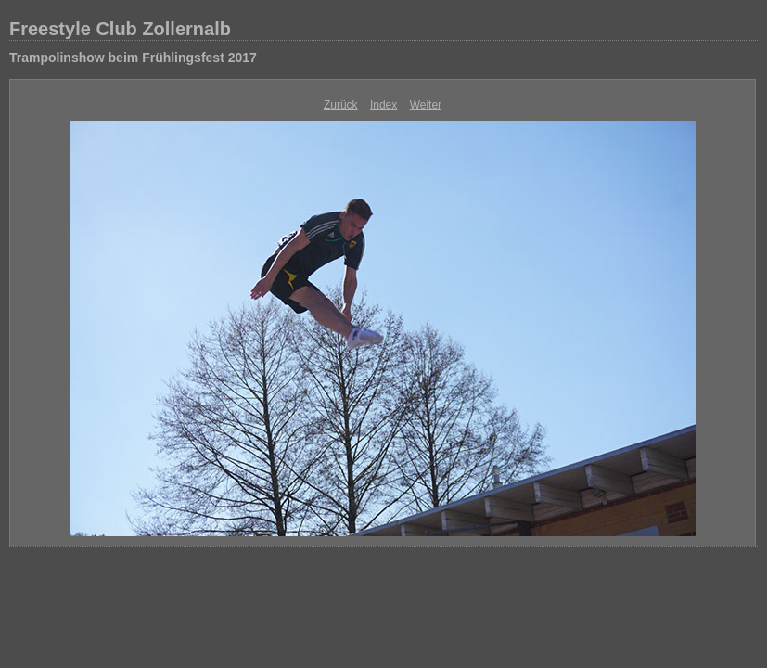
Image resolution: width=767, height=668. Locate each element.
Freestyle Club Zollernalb (120, 29)
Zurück (341, 104)
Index (383, 104)
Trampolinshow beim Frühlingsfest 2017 (133, 57)
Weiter (425, 104)
